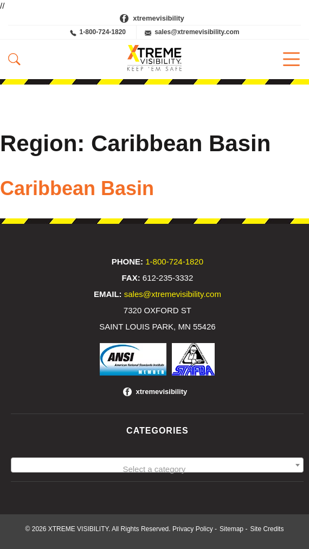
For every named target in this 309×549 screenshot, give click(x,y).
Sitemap (231, 529)
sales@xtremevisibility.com (192, 32)
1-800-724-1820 (98, 32)
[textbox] (157, 469)
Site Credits (267, 529)
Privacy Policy (192, 529)
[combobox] (157, 465)
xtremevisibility (158, 18)
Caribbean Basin (77, 188)
